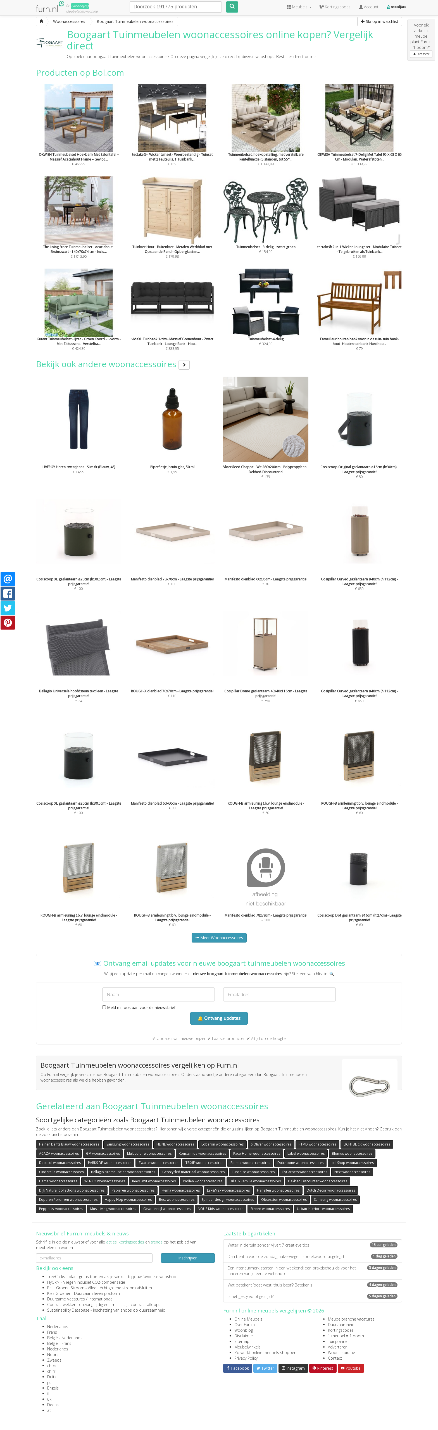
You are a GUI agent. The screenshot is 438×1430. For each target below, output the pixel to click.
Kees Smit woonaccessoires (154, 1181)
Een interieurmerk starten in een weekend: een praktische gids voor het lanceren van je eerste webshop (312, 1270)
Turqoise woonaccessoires (253, 1172)
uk (49, 1399)
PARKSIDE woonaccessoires (109, 1162)
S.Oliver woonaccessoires (271, 1144)
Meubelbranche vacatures (351, 1319)
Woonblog (243, 1330)
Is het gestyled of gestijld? (312, 1296)
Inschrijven (187, 1258)
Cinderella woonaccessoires (61, 1172)
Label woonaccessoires (306, 1153)
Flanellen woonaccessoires (278, 1190)
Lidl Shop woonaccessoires (352, 1162)
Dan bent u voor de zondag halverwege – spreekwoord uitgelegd (312, 1256)
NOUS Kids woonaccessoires (220, 1208)
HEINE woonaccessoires (175, 1144)
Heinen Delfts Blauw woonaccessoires (69, 1144)
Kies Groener (58, 1293)
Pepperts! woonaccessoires (61, 1208)
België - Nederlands (64, 1337)
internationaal (101, 1299)
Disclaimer (243, 1335)
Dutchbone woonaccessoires (300, 1162)
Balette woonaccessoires (250, 1162)
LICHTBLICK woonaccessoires (367, 1144)
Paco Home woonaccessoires (256, 1153)
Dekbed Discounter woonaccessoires (317, 1181)
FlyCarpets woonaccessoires (304, 1172)
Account (369, 6)
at (49, 1410)
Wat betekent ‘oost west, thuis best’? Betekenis (312, 1285)
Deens (53, 1404)
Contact (335, 1358)
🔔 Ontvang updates (219, 1018)
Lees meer (421, 54)
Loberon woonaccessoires (222, 1144)
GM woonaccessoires (103, 1153)
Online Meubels (248, 1319)
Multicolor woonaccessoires (149, 1153)
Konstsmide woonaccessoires (202, 1153)
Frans (52, 1332)
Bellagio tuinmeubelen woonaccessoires (123, 1172)
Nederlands (57, 1326)
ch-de (52, 1365)
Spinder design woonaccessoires (228, 1199)
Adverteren (337, 1347)
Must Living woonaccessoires (113, 1208)
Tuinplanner (338, 1341)
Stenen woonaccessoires (270, 1208)
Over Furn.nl (245, 1324)
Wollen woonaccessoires (202, 1181)
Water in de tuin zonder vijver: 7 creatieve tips (312, 1245)
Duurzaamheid (341, 1324)
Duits (51, 1376)
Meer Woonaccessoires (219, 937)
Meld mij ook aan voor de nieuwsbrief (138, 1007)
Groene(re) (80, 6)
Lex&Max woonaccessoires (228, 1190)
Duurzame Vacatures (66, 1299)
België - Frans (59, 1343)
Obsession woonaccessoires (284, 1199)
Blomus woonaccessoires (352, 1153)
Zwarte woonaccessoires (158, 1162)
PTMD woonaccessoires (317, 1144)
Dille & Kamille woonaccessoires (255, 1181)
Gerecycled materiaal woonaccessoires (193, 1172)
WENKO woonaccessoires (104, 1181)
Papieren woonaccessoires (133, 1190)
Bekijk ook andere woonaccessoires (113, 364)
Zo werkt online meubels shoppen (265, 1352)
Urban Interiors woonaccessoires (323, 1208)
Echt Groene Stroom (65, 1287)
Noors (52, 1354)
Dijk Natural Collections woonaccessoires (71, 1190)
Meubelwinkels (247, 1347)
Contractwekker (61, 1304)
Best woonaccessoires (176, 1199)
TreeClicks (56, 1276)
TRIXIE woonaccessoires (204, 1162)
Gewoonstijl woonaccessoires (167, 1208)
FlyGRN (53, 1282)
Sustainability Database (68, 1310)
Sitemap (241, 1341)
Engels (53, 1388)
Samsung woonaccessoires (127, 1144)
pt (49, 1382)
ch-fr (51, 1371)
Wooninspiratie (341, 1352)
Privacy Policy (246, 1358)
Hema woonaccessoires (58, 1181)
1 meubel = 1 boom (346, 1335)
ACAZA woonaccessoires (59, 1153)
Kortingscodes (341, 1330)
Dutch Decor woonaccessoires (331, 1190)
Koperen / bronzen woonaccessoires (68, 1199)
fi (48, 1393)
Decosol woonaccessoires (60, 1162)
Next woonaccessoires (352, 1172)
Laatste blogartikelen (249, 1233)
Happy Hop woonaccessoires (128, 1199)
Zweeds (54, 1360)
